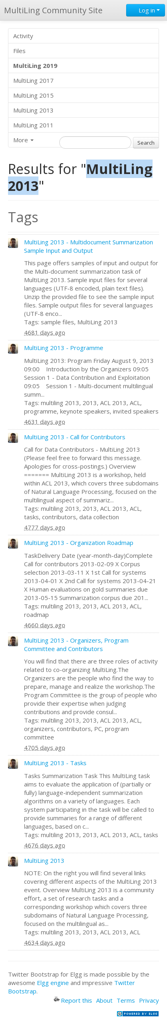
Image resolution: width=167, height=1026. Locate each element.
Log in (145, 10)
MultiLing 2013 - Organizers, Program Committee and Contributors (76, 644)
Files (19, 51)
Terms (126, 1000)
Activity (23, 36)
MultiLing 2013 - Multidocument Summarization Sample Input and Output (88, 246)
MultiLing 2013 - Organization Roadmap (78, 543)
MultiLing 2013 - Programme (63, 348)
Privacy (149, 1000)
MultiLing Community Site (53, 10)
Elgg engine (53, 983)
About (104, 1000)
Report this (73, 1000)
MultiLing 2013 (33, 110)
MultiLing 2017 (33, 80)
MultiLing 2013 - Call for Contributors (74, 437)
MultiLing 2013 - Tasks (55, 763)
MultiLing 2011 (33, 125)
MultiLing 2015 (33, 95)
